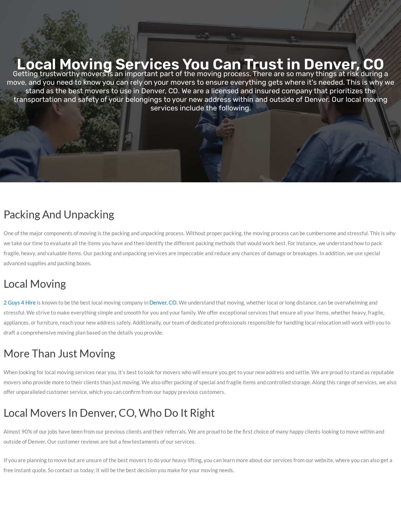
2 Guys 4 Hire (20, 302)
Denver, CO (163, 302)
